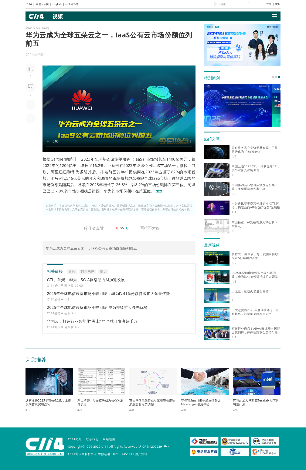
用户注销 (141, 454)
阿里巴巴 (59, 171)
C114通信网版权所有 (82, 454)
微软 (184, 165)
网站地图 (109, 439)
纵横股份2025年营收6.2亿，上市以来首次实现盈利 (48, 402)
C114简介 (75, 439)
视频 (57, 16)
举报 (277, 4)
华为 (75, 171)
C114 (29, 4)
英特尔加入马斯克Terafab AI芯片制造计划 (256, 402)
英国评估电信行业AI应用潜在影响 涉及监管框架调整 (152, 402)
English (57, 4)
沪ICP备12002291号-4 (154, 446)
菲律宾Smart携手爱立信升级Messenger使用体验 (201, 402)
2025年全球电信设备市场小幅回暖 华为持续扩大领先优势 (97, 307)
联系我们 (92, 439)
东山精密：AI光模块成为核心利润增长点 (100, 402)
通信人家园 (42, 4)
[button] (273, 77)
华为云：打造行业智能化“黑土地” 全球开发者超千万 (92, 321)
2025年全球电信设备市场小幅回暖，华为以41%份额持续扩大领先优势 (108, 293)
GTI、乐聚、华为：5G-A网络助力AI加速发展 (86, 279)
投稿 (269, 4)
